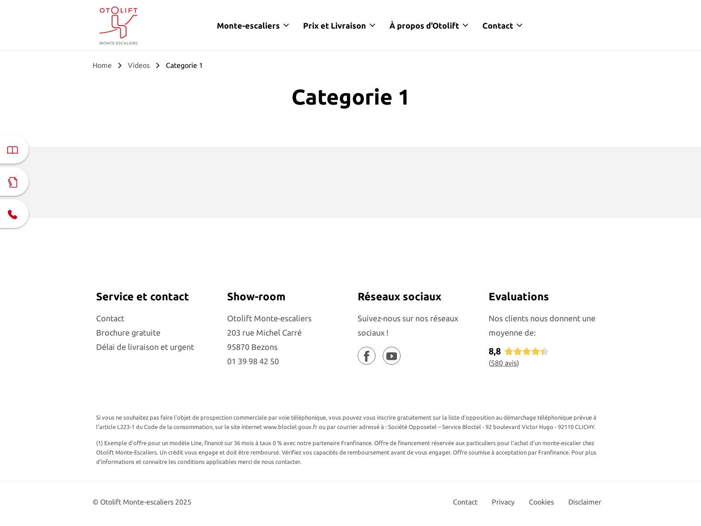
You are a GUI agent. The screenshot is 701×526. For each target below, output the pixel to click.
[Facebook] (367, 356)
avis (504, 363)
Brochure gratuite (128, 332)
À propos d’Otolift (424, 25)
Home (102, 65)
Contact (497, 25)
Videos (139, 65)
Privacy (503, 502)
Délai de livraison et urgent (145, 346)
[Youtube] (392, 356)
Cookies (541, 502)
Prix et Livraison (334, 25)
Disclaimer (584, 502)
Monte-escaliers (248, 25)
